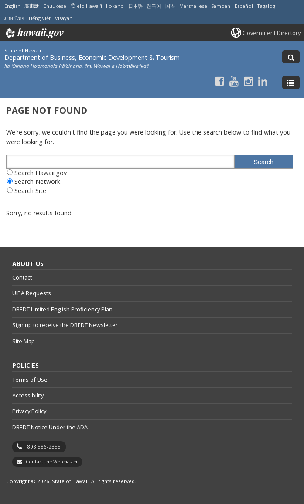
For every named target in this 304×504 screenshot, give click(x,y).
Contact (22, 277)
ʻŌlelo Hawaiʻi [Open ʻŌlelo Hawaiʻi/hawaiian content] (86, 6)
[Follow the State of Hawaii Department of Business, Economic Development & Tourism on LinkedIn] (262, 81)
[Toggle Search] (291, 56)
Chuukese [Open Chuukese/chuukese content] (54, 6)
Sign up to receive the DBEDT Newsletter (65, 325)
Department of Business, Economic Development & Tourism (92, 57)
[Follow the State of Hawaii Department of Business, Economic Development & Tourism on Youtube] (234, 81)
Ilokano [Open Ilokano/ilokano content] (115, 6)
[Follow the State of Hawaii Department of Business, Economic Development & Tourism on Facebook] (219, 81)
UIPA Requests (31, 293)
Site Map (23, 341)
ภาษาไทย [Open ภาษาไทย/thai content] (14, 18)
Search (263, 162)
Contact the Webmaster (52, 462)
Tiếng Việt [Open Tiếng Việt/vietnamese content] (39, 18)
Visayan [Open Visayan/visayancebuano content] (63, 18)
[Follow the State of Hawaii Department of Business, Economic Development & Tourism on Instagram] (248, 81)
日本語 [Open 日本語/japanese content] (135, 6)
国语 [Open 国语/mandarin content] (170, 6)
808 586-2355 (44, 446)
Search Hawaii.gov (40, 173)
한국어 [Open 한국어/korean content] (154, 6)
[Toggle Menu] (291, 82)
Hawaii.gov (33, 33)
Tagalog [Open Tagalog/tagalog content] (266, 6)
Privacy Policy (29, 411)
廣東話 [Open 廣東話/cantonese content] (31, 6)
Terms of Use (30, 379)
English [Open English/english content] (12, 6)
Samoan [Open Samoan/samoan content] (220, 6)
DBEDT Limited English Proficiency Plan (62, 309)
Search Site (30, 190)
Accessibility (28, 395)
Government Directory (272, 33)
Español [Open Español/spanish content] (244, 6)
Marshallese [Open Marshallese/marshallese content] (193, 6)
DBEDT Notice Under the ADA (50, 427)
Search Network (37, 181)
